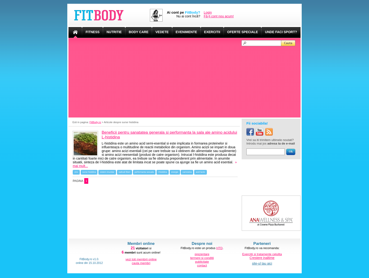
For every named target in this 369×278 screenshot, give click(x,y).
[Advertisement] (187, 81)
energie (174, 172)
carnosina (187, 172)
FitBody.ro (95, 122)
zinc (76, 172)
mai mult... (80, 166)
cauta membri (141, 263)
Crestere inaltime (262, 258)
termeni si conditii (202, 258)
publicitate (202, 261)
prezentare (202, 254)
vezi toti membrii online (140, 259)
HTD (219, 248)
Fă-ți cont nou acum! (219, 16)
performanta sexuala (144, 172)
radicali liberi (124, 172)
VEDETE (162, 32)
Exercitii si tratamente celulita (262, 254)
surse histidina (89, 172)
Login (208, 12)
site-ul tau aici (262, 263)
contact (202, 265)
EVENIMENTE (186, 32)
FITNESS (93, 32)
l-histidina (162, 172)
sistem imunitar (107, 172)
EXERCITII (212, 32)
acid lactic (200, 172)
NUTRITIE (114, 32)
